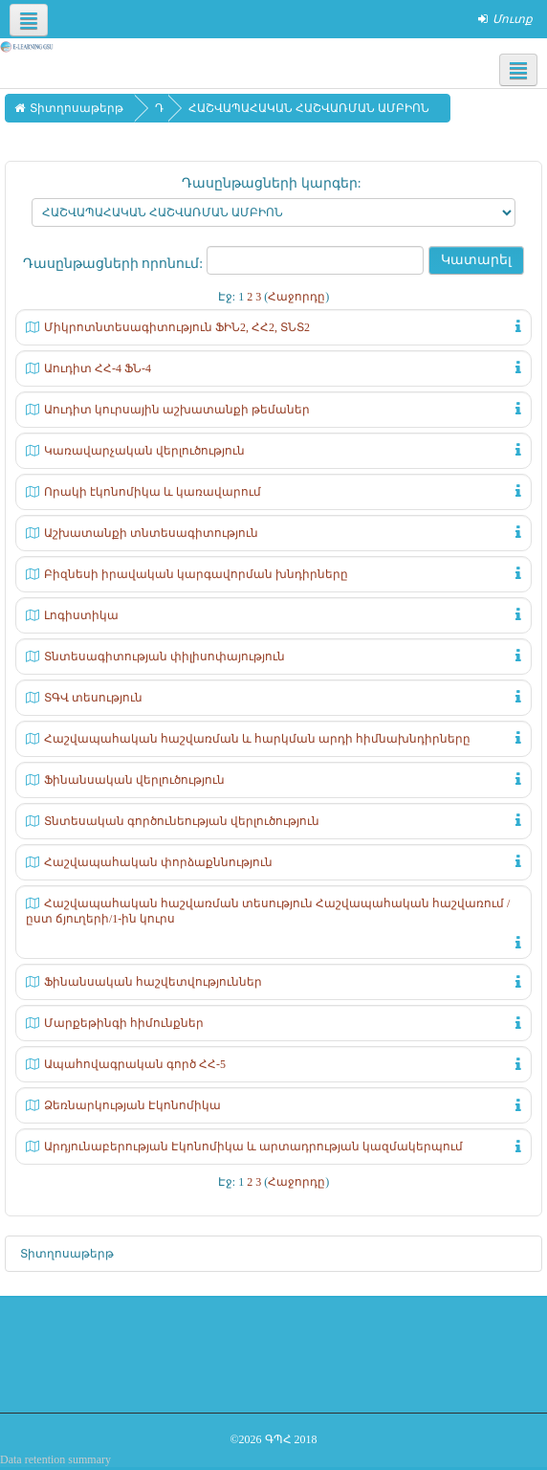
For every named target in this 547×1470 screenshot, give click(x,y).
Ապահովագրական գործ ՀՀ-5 (135, 1064)
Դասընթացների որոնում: (115, 263)
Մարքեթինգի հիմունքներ (124, 1023)
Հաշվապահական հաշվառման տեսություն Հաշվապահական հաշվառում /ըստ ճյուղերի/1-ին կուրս (268, 911)
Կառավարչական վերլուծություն (144, 450)
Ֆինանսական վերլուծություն (134, 780)
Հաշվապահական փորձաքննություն (158, 862)
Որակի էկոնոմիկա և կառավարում (152, 492)
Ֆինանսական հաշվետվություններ (153, 982)
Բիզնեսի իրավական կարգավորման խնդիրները (196, 574)
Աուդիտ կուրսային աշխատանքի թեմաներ (177, 409)
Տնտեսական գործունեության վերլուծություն (181, 821)
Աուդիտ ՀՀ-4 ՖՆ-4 (97, 368)
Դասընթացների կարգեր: (271, 183)
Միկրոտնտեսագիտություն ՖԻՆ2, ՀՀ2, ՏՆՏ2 (177, 327)
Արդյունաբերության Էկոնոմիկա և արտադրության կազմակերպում (253, 1146)
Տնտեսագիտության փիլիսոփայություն (164, 656)
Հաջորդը (296, 296)
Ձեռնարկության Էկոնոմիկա (132, 1105)
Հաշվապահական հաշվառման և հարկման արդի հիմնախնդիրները (257, 739)
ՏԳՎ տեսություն (93, 697)
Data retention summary (55, 1459)
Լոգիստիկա (81, 615)
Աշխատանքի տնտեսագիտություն (151, 533)
